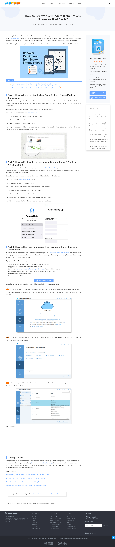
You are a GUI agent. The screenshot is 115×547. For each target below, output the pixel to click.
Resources (34, 524)
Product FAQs (70, 520)
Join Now (105, 525)
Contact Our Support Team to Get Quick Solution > (48, 494)
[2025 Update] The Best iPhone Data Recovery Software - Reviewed (26, 485)
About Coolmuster (36, 516)
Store (33, 520)
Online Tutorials (71, 518)
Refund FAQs (70, 524)
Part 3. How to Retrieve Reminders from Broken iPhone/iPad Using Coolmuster (35, 88)
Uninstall (60, 538)
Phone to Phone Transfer (56, 522)
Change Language (91, 533)
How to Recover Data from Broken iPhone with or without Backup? (26, 478)
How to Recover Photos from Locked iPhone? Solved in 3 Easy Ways (98, 135)
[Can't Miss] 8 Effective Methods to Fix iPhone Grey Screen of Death (98, 130)
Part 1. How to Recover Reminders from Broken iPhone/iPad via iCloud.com (34, 84)
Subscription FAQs (71, 526)
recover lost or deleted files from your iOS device (29, 269)
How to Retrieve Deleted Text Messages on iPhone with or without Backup (99, 117)
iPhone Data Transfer (55, 524)
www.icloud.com (32, 113)
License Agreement (52, 538)
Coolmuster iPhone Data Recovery (59, 253)
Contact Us (34, 518)
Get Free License (36, 528)
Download (34, 522)
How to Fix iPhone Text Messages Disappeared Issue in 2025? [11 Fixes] (98, 124)
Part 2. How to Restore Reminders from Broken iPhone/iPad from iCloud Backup (36, 86)
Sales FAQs (69, 522)
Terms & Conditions (32, 538)
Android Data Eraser (54, 520)
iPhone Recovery (56, 24)
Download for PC (97, 93)
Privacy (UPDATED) (42, 538)
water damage (14, 38)
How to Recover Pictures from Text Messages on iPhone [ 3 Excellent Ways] (98, 141)
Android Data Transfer (55, 516)
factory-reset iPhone (24, 179)
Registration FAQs (71, 528)
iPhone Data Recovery (98, 58)
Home (43, 3)
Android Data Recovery (55, 518)
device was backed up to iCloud (48, 168)
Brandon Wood (39, 24)
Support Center (71, 516)
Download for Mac (98, 98)
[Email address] (93, 525)
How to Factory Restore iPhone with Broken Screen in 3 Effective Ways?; (27, 475)
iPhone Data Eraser (54, 528)
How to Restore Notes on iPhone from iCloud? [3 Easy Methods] (25, 482)
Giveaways (34, 526)
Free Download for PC (44, 281)
